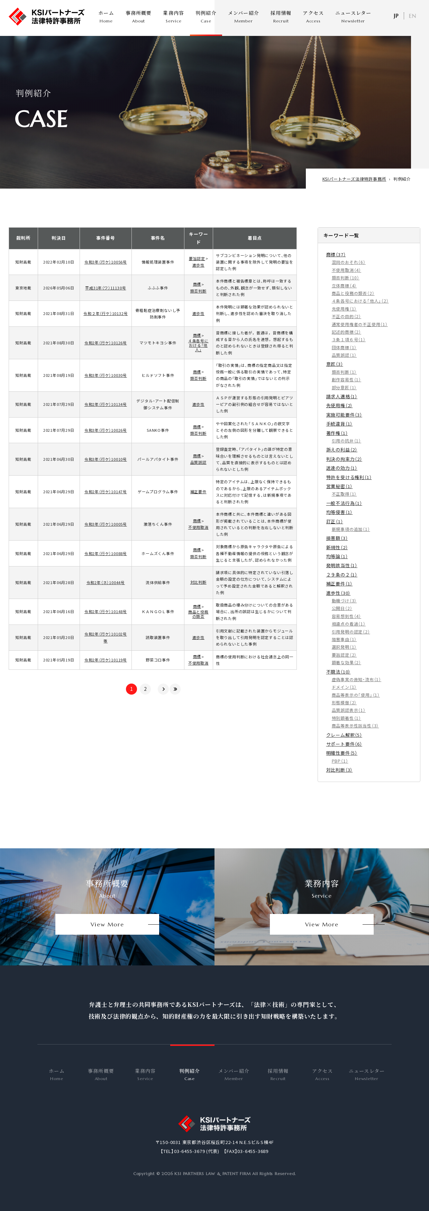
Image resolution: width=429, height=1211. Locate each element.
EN (412, 15)
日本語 (396, 15)
